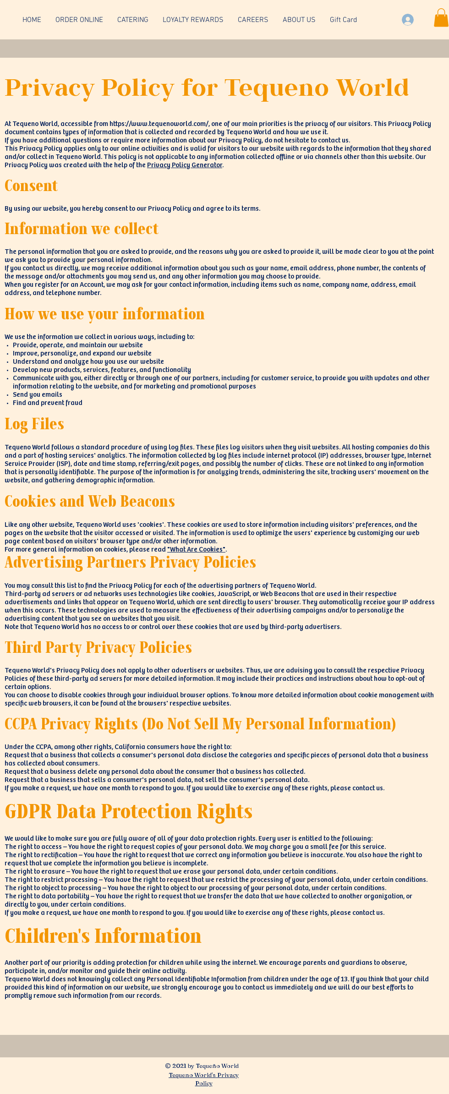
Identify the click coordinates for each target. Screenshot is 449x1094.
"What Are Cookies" (196, 549)
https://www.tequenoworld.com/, (160, 124)
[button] (441, 17)
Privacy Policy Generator (184, 165)
